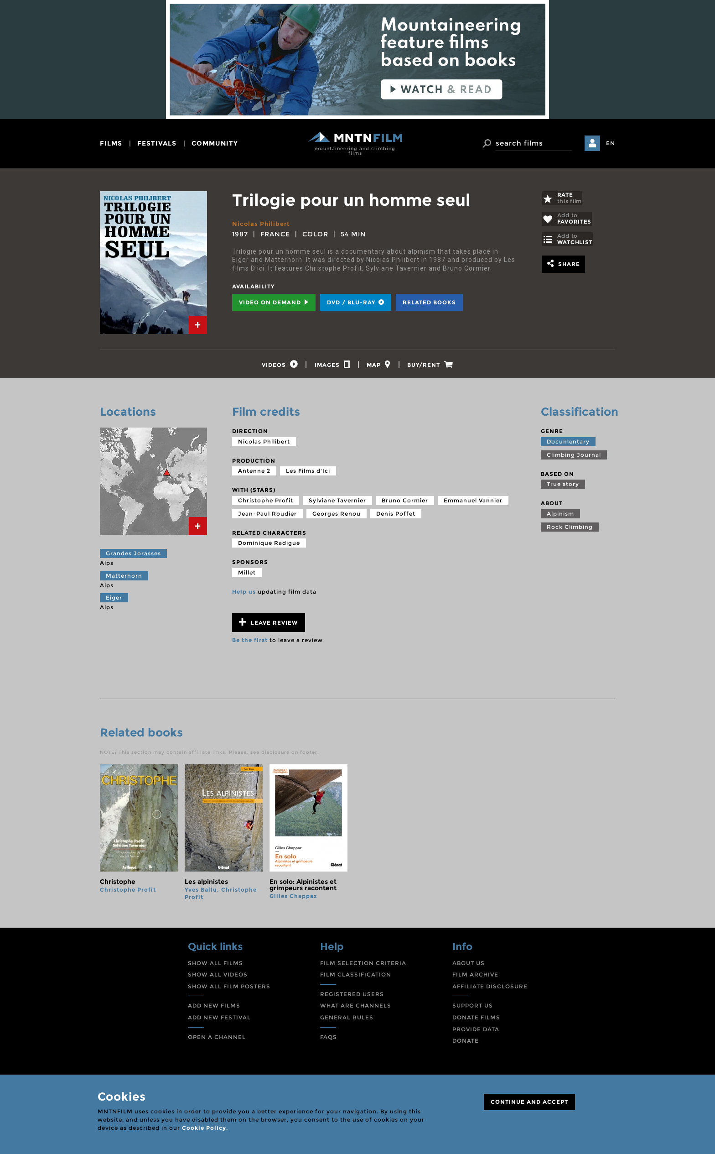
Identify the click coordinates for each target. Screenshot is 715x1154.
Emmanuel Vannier (473, 503)
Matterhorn (124, 577)
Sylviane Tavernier (337, 503)
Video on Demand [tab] (274, 302)
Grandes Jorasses (133, 556)
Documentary (568, 443)
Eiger (114, 600)
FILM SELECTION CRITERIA (363, 965)
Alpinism (560, 516)
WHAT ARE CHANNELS (355, 1008)
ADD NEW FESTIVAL (219, 1020)
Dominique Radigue (269, 545)
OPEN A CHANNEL (217, 1039)
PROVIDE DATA (475, 1031)
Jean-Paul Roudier (267, 516)
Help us (244, 594)
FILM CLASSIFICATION (355, 977)
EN (610, 143)
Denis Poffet (395, 516)
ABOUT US (468, 965)
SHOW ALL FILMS (215, 965)
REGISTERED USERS (352, 996)
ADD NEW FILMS (214, 1008)
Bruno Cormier (405, 503)
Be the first (250, 642)
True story (563, 486)
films (111, 143)
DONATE (465, 1043)
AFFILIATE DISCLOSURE (490, 989)
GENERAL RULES (346, 1020)
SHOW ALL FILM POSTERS (229, 989)
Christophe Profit (265, 503)
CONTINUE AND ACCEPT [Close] (529, 1101)
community (215, 143)
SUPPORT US (472, 1008)
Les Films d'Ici (308, 473)
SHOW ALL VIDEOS (218, 977)
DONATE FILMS (476, 1020)
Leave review (268, 625)
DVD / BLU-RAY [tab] (355, 302)
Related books (429, 302)
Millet (247, 575)
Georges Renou (336, 516)
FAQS (328, 1039)
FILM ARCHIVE (475, 977)
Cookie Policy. (205, 1127)
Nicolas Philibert (262, 223)
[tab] (198, 325)
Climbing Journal (574, 457)
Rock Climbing (570, 529)
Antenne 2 (254, 473)
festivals (156, 143)
